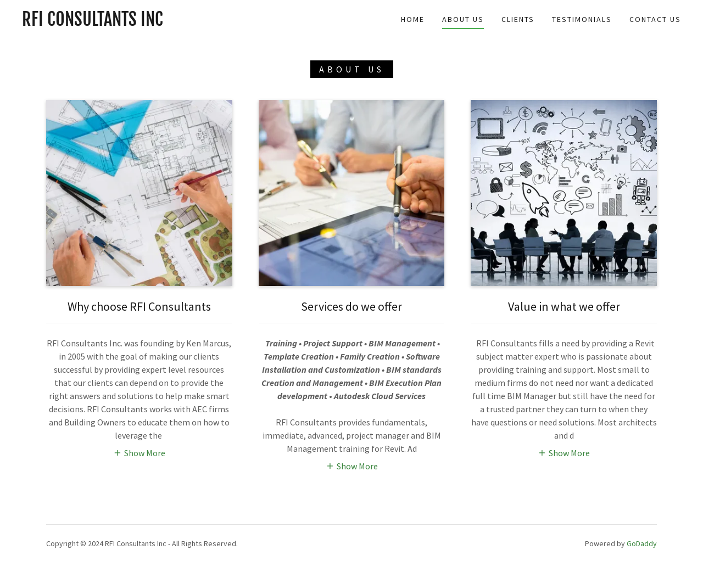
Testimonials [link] (582, 19)
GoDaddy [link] (642, 543)
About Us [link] (463, 19)
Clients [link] (517, 19)
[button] (139, 452)
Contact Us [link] (655, 19)
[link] (92, 22)
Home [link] (413, 19)
